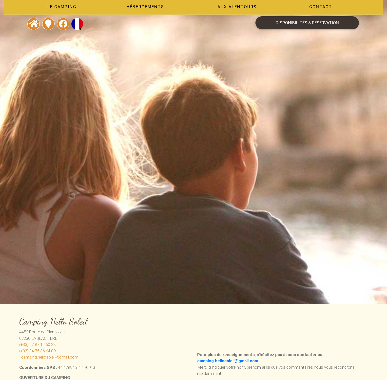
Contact (323, 7)
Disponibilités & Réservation (309, 23)
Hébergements (144, 7)
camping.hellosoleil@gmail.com (49, 357)
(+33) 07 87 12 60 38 (37, 344)
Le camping (59, 7)
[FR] (73, 24)
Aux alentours (238, 7)
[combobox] (73, 24)
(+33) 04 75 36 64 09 (37, 351)
